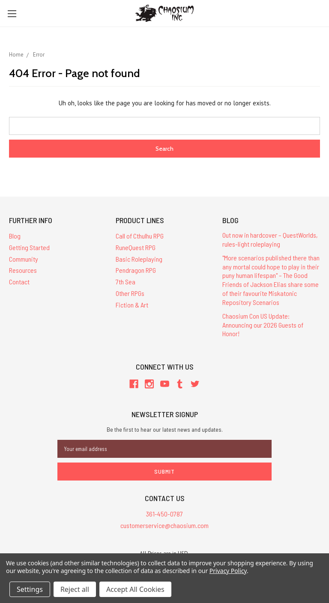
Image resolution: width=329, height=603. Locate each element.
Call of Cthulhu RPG (140, 236)
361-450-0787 (164, 514)
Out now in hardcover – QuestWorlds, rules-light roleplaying (270, 239)
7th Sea (125, 282)
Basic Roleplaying (139, 259)
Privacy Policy (228, 571)
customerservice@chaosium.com (164, 525)
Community (23, 259)
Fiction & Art (132, 305)
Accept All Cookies (135, 589)
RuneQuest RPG (136, 247)
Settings (30, 589)
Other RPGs (130, 293)
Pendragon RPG (136, 270)
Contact (19, 282)
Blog (15, 236)
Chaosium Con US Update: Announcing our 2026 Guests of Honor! (262, 325)
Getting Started (29, 247)
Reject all (74, 589)
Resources (23, 270)
